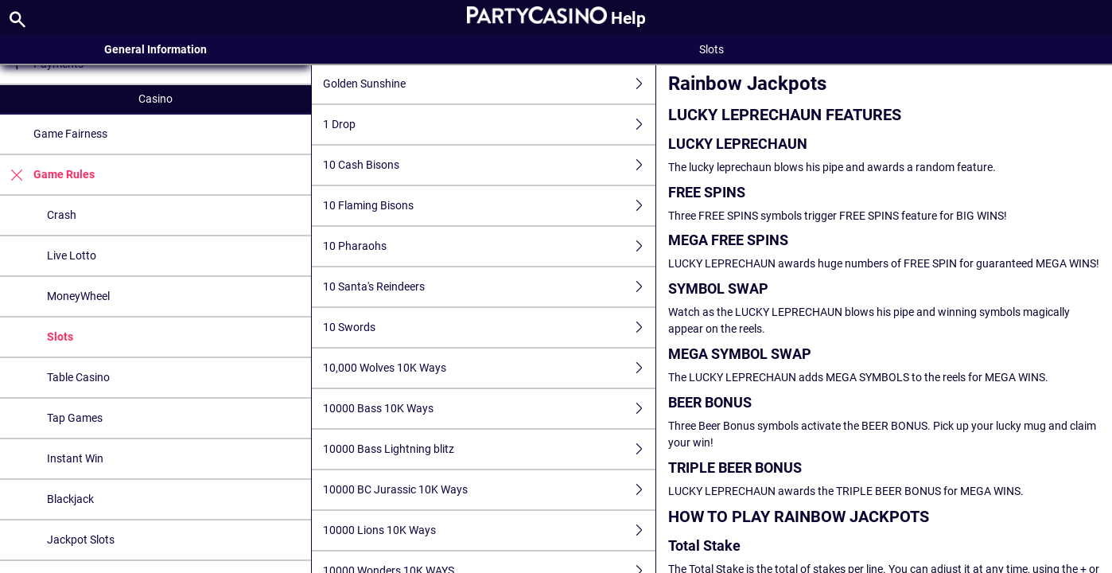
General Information (155, 49)
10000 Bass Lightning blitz (489, 449)
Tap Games (75, 417)
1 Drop (489, 124)
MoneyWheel (78, 296)
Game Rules (47, 174)
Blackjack (70, 499)
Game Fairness (70, 133)
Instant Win (75, 458)
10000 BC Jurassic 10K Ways (489, 489)
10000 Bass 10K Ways (489, 408)
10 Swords (489, 327)
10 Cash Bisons (489, 165)
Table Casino (78, 377)
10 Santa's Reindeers (489, 286)
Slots (60, 336)
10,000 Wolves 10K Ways (489, 368)
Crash (61, 215)
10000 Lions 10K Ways (489, 530)
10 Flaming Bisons (489, 205)
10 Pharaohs (489, 246)
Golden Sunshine (489, 83)
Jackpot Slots (81, 539)
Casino (155, 98)
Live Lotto (71, 255)
